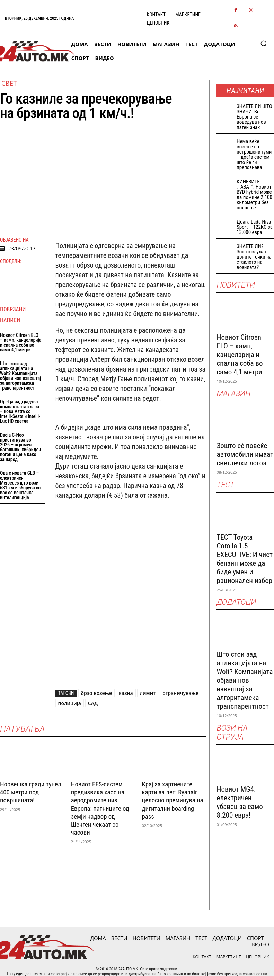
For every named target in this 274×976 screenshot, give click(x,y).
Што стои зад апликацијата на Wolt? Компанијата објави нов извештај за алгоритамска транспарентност (20, 376)
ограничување (180, 693)
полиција (69, 703)
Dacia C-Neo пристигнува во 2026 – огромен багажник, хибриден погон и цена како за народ (20, 447)
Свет (9, 83)
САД (93, 703)
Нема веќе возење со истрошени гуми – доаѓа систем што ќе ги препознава (254, 154)
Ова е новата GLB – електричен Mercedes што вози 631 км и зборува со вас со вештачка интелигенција (20, 485)
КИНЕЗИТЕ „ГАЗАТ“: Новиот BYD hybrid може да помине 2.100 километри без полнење (254, 194)
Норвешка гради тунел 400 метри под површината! (27, 791)
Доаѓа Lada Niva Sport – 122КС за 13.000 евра (255, 227)
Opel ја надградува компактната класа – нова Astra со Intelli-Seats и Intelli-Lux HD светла (20, 411)
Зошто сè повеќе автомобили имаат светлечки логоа (244, 454)
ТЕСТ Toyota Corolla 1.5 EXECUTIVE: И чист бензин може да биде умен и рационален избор (244, 559)
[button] (264, 43)
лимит (148, 693)
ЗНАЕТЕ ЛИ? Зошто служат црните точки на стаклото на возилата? (254, 256)
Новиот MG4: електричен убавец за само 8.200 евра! (239, 802)
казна (126, 693)
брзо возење (96, 693)
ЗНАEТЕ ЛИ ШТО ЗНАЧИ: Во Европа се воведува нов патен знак (254, 116)
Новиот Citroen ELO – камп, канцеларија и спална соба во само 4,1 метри (21, 342)
